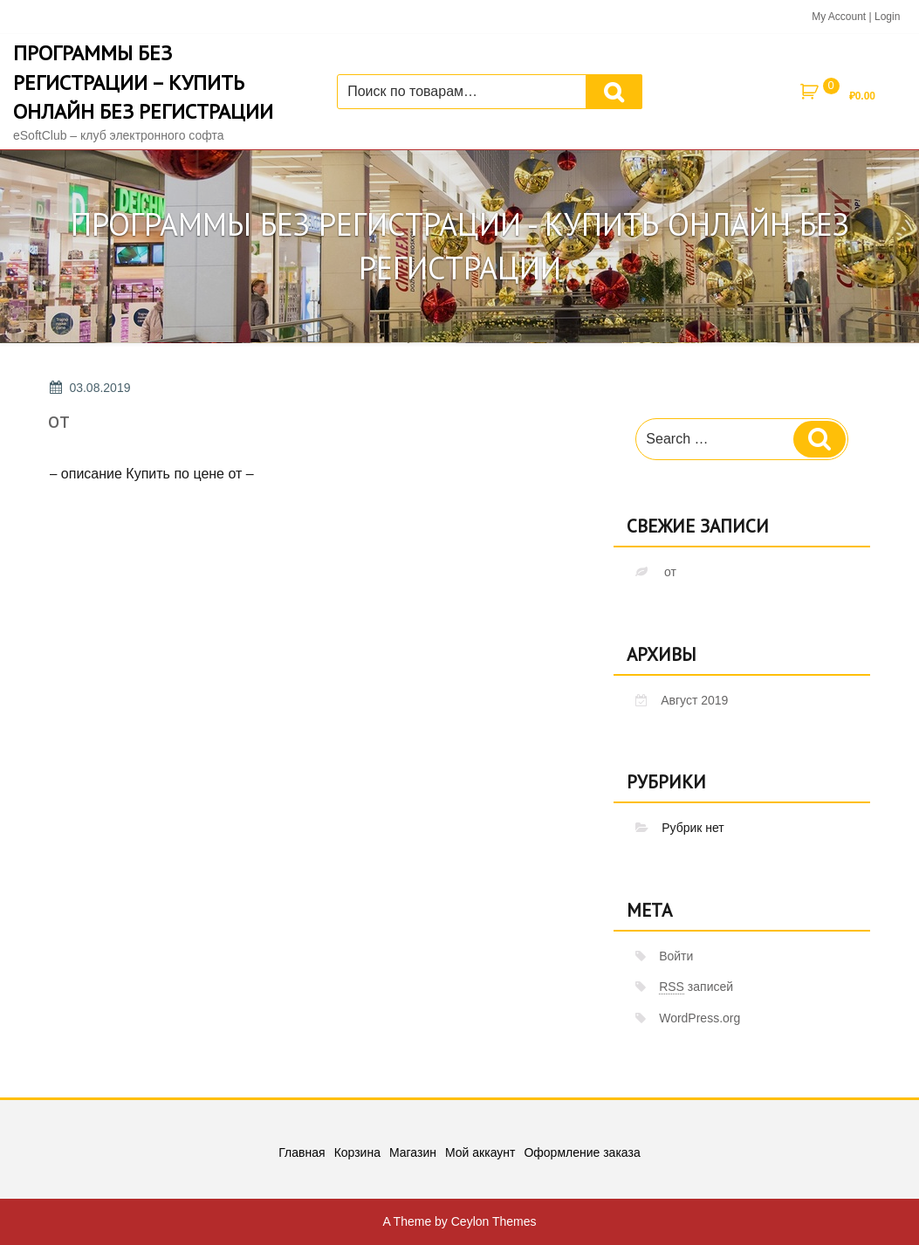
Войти (676, 956)
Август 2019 (694, 700)
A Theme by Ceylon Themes (459, 1221)
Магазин (412, 1152)
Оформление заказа (582, 1152)
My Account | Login (856, 16)
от (59, 419)
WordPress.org (699, 1018)
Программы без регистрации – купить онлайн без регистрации (143, 82)
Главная (301, 1152)
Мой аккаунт (480, 1152)
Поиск (614, 91)
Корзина (357, 1152)
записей (696, 987)
